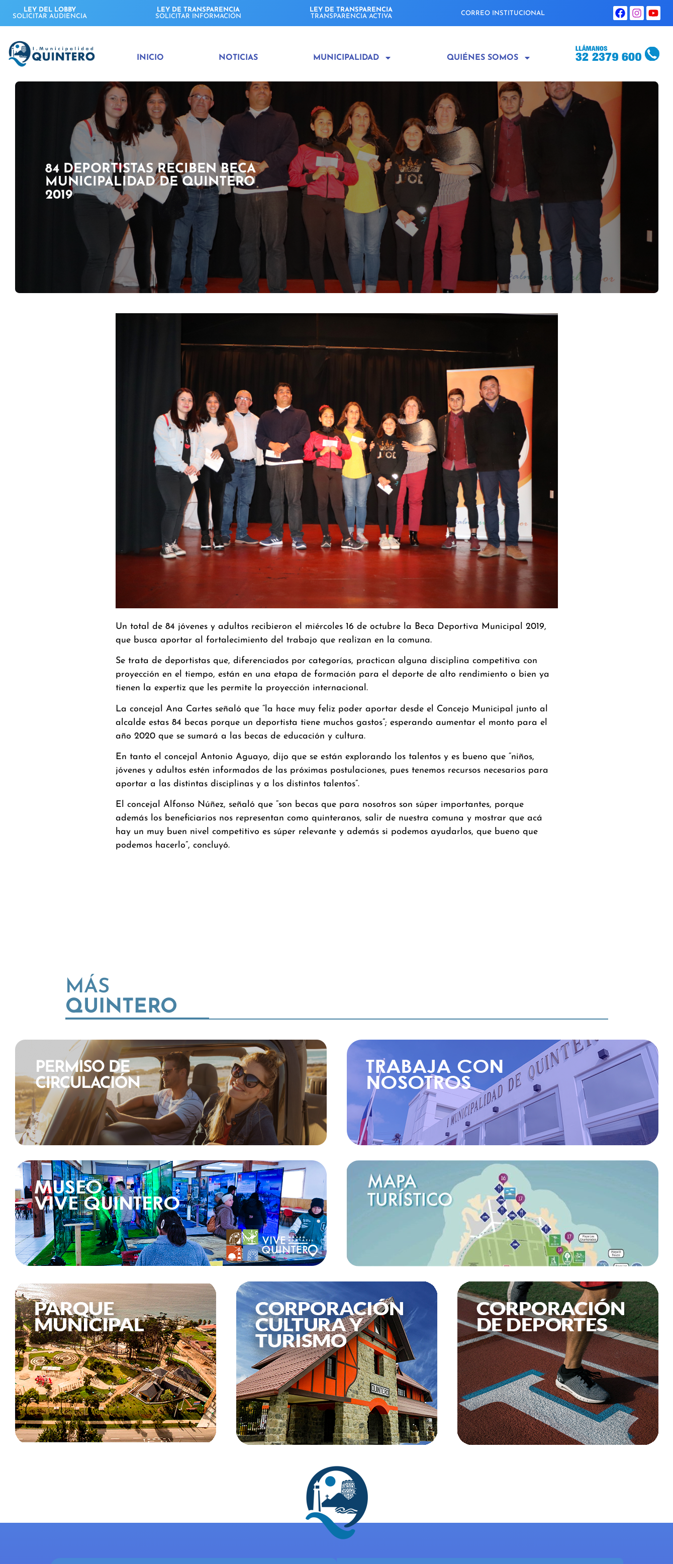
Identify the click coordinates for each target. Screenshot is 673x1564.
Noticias (238, 58)
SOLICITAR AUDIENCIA (50, 13)
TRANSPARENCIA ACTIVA (351, 13)
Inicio (150, 58)
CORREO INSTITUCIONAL (503, 13)
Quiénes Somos (489, 58)
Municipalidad (352, 58)
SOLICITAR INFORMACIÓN (198, 13)
